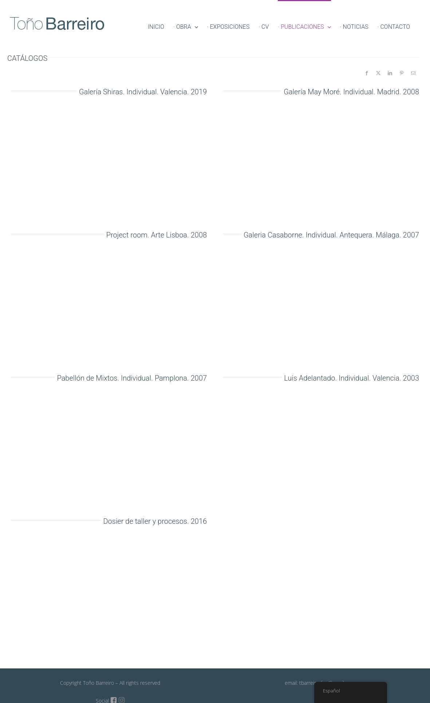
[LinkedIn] (390, 73)
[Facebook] (366, 73)
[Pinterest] (401, 73)
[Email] (413, 73)
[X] (378, 73)
